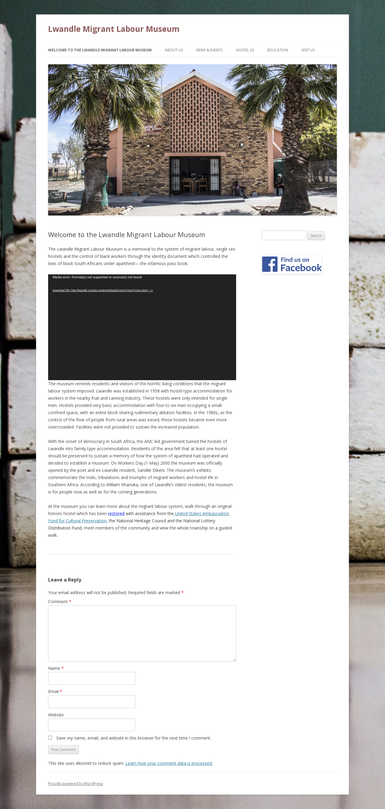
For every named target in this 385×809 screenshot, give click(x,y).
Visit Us (308, 50)
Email (55, 691)
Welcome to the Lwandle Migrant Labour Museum (100, 50)
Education (277, 50)
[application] (142, 327)
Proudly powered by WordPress (75, 783)
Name (56, 668)
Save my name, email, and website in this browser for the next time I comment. (133, 738)
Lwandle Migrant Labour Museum (114, 28)
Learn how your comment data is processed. (169, 763)
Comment (59, 601)
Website (56, 715)
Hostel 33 (245, 50)
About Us (174, 50)
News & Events (209, 50)
